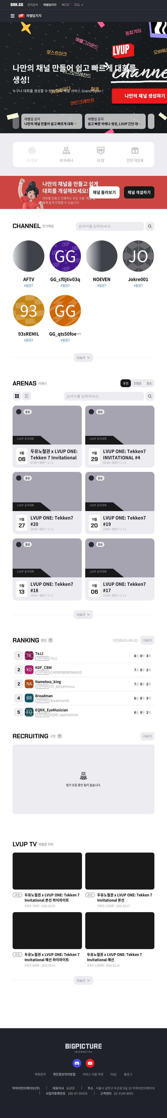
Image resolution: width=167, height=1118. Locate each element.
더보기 (83, 357)
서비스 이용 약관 (93, 1074)
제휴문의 (40, 1074)
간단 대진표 (135, 160)
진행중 (137, 383)
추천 (125, 383)
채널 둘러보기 (104, 192)
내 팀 (100, 160)
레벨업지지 (49, 4)
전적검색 (32, 4)
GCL (78, 4)
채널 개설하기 (139, 192)
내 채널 (32, 160)
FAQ (113, 1074)
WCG (65, 4)
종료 (149, 383)
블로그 (128, 1074)
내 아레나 (66, 160)
